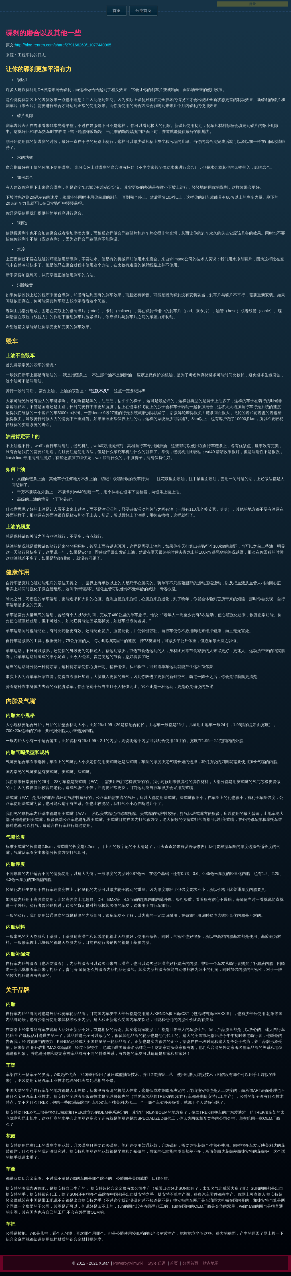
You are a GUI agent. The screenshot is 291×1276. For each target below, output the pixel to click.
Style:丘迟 (157, 1263)
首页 (117, 10)
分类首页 (143, 10)
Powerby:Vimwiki (128, 1263)
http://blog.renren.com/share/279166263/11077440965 (63, 45)
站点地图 (211, 1263)
